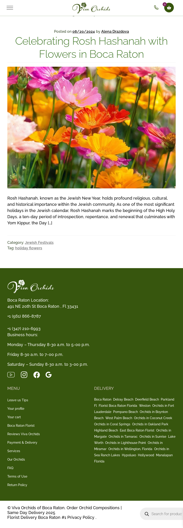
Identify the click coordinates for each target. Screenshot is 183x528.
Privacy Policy (80, 517)
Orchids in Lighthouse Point (125, 443)
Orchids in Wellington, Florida (130, 449)
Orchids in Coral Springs (112, 424)
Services (13, 451)
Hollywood (146, 455)
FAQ (10, 468)
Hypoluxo (129, 455)
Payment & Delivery (22, 442)
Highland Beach (106, 430)
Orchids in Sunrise (152, 436)
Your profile (15, 408)
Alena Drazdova (115, 31)
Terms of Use (17, 476)
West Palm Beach (118, 418)
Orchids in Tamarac (123, 436)
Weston (144, 405)
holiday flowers (28, 248)
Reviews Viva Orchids (23, 434)
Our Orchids (16, 459)
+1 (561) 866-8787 (24, 316)
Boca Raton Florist (21, 425)
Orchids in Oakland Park (150, 424)
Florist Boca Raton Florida (118, 405)
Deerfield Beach (147, 399)
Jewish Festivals (39, 242)
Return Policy (17, 485)
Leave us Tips (17, 400)
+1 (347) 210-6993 (24, 328)
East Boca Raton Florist (137, 430)
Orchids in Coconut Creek (153, 418)
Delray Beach (123, 399)
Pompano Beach (125, 412)
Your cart (14, 417)
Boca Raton (102, 399)
